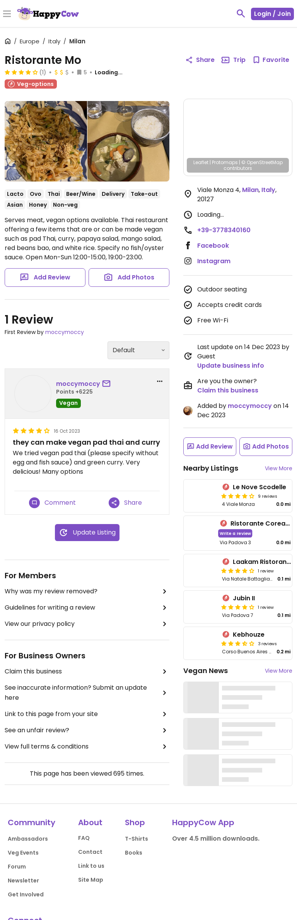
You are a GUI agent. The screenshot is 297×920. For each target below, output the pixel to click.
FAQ (84, 838)
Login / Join (272, 13)
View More (278, 468)
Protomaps (225, 162)
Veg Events (23, 853)
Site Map (90, 880)
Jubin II (244, 598)
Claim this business (87, 671)
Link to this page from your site (87, 714)
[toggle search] (241, 13)
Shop (135, 822)
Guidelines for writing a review (87, 607)
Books (133, 853)
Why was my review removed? (87, 591)
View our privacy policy (87, 624)
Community (31, 822)
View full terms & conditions (87, 746)
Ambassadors (28, 839)
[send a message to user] (108, 384)
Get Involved (26, 894)
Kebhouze (249, 634)
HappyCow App (203, 822)
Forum (17, 866)
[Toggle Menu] (7, 14)
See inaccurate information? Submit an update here (87, 692)
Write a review (235, 533)
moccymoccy (64, 332)
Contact (90, 852)
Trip (233, 60)
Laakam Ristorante (263, 561)
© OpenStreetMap (262, 162)
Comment (52, 502)
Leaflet (200, 162)
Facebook (213, 245)
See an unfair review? (87, 730)
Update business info (230, 365)
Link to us (91, 866)
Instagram (213, 261)
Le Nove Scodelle (259, 487)
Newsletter (23, 880)
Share (125, 502)
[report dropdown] (159, 381)
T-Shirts (136, 839)
